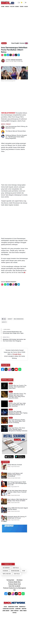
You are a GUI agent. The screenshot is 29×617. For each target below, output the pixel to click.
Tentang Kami (10, 580)
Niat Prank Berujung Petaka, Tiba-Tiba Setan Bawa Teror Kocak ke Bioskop (17, 421)
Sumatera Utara (13, 606)
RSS (14, 590)
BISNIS (17, 6)
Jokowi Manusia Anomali (15, 464)
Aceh (5, 606)
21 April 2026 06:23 (15, 466)
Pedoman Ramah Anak (14, 584)
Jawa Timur (23, 610)
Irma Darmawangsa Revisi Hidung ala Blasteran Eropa (16, 127)
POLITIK (12, 6)
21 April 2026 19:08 (15, 520)
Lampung (18, 608)
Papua (14, 612)
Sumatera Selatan (8, 608)
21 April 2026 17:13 (15, 486)
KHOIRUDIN (5, 570)
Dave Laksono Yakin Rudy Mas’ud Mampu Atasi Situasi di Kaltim (17, 500)
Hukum (9, 478)
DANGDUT (10, 319)
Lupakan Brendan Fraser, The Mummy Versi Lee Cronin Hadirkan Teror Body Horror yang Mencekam (17, 396)
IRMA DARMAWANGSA (18, 319)
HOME (2, 6)
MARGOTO (4, 322)
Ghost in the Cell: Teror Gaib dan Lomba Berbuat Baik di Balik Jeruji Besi (17, 405)
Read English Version (17, 43)
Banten (24, 608)
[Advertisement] (14, 25)
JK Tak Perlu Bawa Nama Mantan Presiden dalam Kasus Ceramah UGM (17, 492)
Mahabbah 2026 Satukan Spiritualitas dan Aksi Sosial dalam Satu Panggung (14, 340)
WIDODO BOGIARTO (16, 60)
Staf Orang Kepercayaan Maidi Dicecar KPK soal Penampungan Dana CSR (17, 483)
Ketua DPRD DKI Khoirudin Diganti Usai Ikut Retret (18, 508)
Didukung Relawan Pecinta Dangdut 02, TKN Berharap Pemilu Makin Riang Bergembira (16, 137)
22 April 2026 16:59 (15, 502)
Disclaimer (20, 580)
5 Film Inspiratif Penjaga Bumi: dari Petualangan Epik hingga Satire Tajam (13, 332)
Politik (9, 466)
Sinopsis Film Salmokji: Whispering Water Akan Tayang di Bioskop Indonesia (18, 413)
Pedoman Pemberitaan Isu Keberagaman (14, 588)
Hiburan (4, 43)
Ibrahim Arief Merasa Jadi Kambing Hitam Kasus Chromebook (15, 475)
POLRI (23, 570)
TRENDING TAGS (8, 564)
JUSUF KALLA (16, 567)
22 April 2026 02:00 (15, 478)
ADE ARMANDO (6, 567)
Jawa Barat (6, 610)
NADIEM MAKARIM (15, 570)
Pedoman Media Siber (14, 582)
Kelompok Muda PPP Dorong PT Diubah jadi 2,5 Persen (17, 517)
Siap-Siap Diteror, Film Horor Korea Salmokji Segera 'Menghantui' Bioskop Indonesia (18, 429)
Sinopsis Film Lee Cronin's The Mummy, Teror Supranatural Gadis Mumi (17, 387)
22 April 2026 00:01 (15, 511)
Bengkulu (22, 606)
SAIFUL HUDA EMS (7, 573)
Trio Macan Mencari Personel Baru (16, 131)
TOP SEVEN (5, 462)
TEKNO (21, 6)
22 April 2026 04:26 (15, 495)
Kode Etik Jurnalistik (14, 586)
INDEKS (7, 6)
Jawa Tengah (14, 610)
